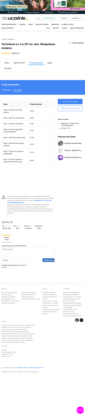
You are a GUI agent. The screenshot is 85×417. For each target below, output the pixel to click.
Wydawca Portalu (7, 395)
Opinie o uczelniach (32, 12)
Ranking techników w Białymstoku (70, 199)
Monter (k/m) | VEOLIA (50, 342)
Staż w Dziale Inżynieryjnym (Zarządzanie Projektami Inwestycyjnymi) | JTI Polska (72, 336)
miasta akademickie (8, 24)
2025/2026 (6, 131)
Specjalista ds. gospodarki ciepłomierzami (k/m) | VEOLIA (51, 353)
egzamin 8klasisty (77, 28)
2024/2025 (17, 131)
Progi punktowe (36, 73)
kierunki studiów (42, 24)
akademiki (55, 24)
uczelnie (22, 24)
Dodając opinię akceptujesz (14, 307)
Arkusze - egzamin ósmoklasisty (70, 192)
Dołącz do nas (13, 12)
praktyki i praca (67, 24)
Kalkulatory (75, 18)
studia (30, 24)
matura (64, 28)
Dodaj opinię (48, 301)
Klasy (7, 73)
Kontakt (8, 78)
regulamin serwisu (22, 409)
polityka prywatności (36, 409)
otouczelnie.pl (6, 409)
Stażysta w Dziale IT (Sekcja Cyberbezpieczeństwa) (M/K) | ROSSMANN (72, 347)
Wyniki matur (19, 73)
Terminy (63, 18)
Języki (50, 73)
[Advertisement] (42, 41)
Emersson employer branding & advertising (24, 413)
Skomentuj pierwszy (80, 410)
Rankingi (49, 12)
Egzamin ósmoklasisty (70, 185)
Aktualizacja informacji (8, 393)
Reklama (4, 391)
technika (56, 28)
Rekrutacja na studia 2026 (68, 12)
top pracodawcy (7, 28)
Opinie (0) (15, 64)
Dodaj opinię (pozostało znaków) (14, 287)
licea (48, 28)
